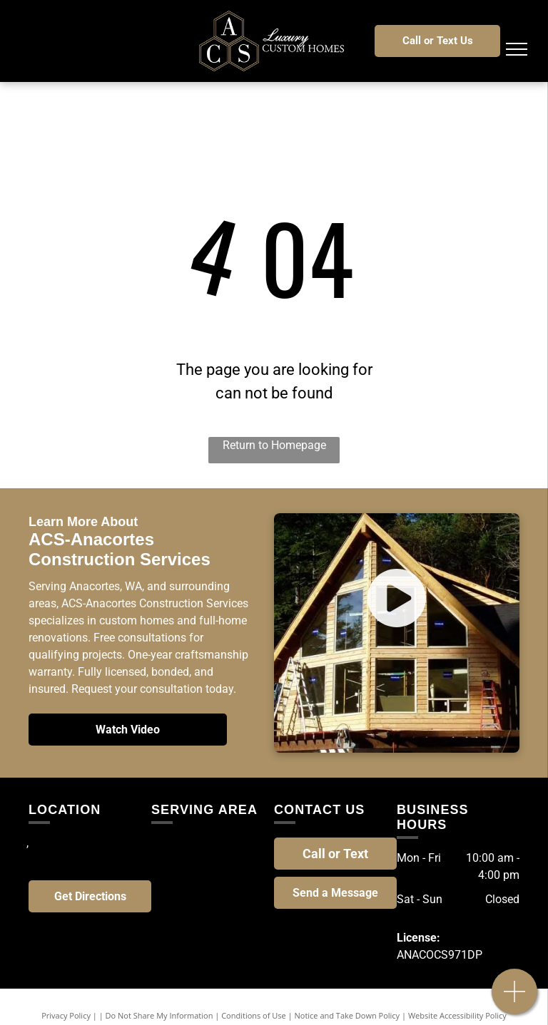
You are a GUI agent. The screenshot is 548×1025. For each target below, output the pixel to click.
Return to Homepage (274, 445)
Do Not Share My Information (159, 1015)
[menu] (516, 49)
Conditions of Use (253, 1015)
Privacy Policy (66, 1015)
